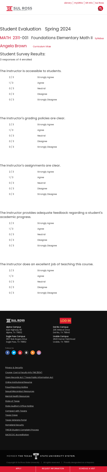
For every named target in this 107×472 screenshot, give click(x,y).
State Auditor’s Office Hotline (19, 406)
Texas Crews (11, 415)
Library (68, 2)
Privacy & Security (14, 367)
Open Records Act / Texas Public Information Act (29, 377)
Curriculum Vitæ (42, 46)
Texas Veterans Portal (16, 420)
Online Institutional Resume (18, 382)
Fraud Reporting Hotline (16, 387)
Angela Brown (13, 46)
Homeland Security (14, 424)
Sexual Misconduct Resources (19, 391)
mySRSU (78, 2)
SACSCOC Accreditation (17, 434)
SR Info (89, 2)
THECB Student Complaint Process (22, 429)
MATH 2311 (10, 38)
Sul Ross (99, 2)
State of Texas (12, 401)
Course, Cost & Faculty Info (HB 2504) (23, 372)
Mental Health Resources (17, 396)
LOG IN (65, 320)
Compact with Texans (16, 411)
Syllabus (99, 38)
